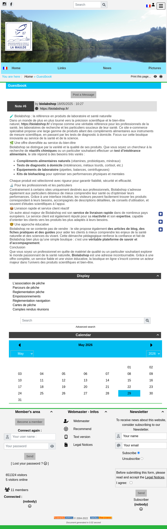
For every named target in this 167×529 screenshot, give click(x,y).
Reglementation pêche (28, 292)
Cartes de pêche (24, 305)
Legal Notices (83, 444)
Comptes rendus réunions (31, 309)
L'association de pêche (29, 283)
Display (118, 276)
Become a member (29, 421)
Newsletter (147, 412)
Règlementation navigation (31, 300)
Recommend (82, 429)
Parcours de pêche (26, 287)
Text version (81, 436)
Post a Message (83, 94)
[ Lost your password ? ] (30, 463)
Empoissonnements (27, 296)
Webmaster (81, 421)
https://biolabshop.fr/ (52, 108)
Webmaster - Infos (88, 412)
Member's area (34, 412)
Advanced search (85, 326)
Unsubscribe (131, 458)
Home (29, 76)
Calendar (118, 335)
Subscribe (129, 453)
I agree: (123, 483)
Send (29, 456)
